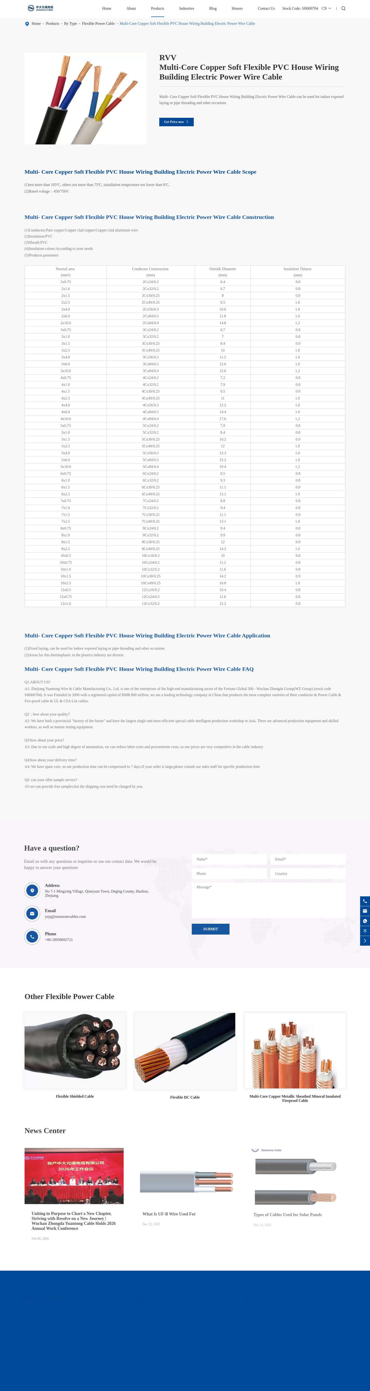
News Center (45, 1127)
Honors (237, 8)
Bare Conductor (148, 1316)
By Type (70, 23)
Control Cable (213, 1324)
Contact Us (266, 8)
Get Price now (176, 122)
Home (106, 8)
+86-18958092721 (56, 940)
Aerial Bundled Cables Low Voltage (270, 1309)
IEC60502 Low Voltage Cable (159, 1339)
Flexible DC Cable (185, 1097)
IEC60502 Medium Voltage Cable (162, 1347)
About (131, 8)
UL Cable (143, 1331)
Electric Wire (253, 1343)
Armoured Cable (215, 1316)
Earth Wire (211, 1331)
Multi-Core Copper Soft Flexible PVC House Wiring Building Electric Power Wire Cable (188, 23)
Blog (213, 8)
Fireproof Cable (215, 1339)
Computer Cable (255, 1328)
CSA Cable (144, 1324)
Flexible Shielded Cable (75, 1096)
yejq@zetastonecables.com (62, 917)
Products (157, 8)
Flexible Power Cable (98, 23)
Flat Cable (210, 1347)
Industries (186, 8)
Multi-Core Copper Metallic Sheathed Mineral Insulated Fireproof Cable (295, 1098)
